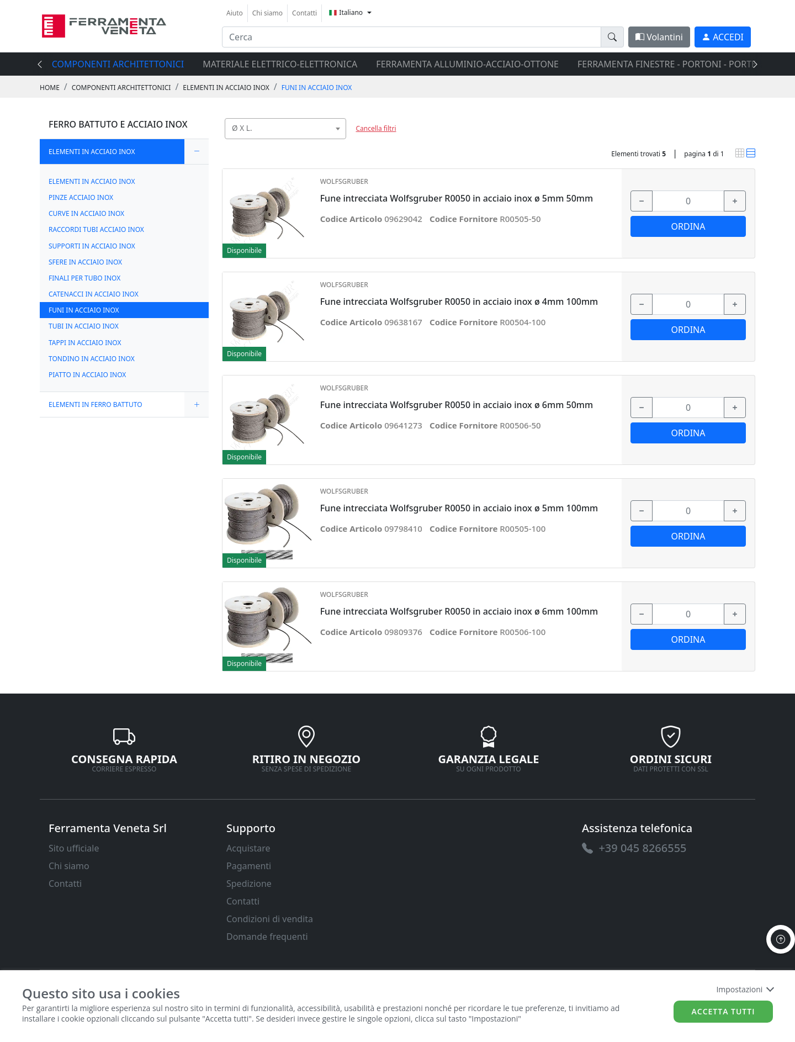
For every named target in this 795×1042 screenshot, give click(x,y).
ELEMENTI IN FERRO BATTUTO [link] (95, 404)
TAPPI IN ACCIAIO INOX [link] (85, 342)
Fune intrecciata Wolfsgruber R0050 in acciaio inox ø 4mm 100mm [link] (459, 302)
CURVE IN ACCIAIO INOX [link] (86, 213)
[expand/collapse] (196, 151)
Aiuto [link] (234, 13)
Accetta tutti (723, 1011)
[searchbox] (340, 142)
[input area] (411, 37)
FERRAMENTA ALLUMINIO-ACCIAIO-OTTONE (467, 64)
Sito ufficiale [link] (74, 848)
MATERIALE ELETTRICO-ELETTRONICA (280, 64)
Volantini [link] (659, 37)
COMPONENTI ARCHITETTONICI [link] (121, 87)
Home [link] (50, 87)
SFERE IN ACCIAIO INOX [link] (85, 262)
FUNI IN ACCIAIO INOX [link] (317, 87)
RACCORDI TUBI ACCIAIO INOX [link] (96, 229)
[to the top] (781, 939)
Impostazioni (744, 989)
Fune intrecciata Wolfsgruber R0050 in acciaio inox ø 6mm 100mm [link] (459, 611)
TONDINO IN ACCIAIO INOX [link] (92, 358)
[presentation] (43, 64)
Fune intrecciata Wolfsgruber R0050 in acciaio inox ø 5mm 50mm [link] (456, 198)
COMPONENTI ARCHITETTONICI (118, 64)
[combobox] (285, 128)
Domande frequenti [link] (267, 936)
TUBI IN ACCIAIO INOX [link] (84, 326)
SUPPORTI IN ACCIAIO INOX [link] (92, 246)
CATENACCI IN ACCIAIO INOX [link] (94, 294)
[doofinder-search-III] (612, 37)
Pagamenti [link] (248, 866)
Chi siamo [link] (267, 13)
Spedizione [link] (249, 883)
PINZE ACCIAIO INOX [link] (81, 197)
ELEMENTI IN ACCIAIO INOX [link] (226, 87)
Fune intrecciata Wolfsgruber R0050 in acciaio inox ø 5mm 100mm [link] (459, 508)
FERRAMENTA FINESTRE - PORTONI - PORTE (666, 64)
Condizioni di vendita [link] (269, 919)
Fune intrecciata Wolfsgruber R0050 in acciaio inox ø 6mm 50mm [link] (456, 405)
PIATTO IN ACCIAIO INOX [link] (87, 374)
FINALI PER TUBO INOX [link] (84, 278)
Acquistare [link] (248, 848)
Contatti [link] (304, 13)
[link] (104, 24)
